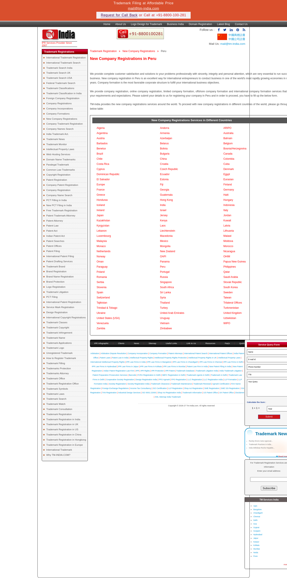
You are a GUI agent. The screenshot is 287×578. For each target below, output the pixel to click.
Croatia (164, 163)
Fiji (161, 184)
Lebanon (102, 230)
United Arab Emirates (172, 312)
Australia (228, 133)
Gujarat (256, 527)
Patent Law (52, 225)
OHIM (226, 256)
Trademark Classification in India (64, 93)
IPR (137, 371)
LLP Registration (175, 388)
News (137, 343)
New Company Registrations (61, 119)
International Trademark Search (63, 62)
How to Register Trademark (61, 358)
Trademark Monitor (56, 144)
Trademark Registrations (59, 51)
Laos (163, 225)
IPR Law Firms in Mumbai (174, 366)
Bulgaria (164, 153)
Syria (163, 297)
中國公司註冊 (237, 39)
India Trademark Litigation (231, 371)
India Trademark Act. (57, 134)
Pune (255, 556)
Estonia (164, 179)
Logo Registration (55, 287)
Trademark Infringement (59, 332)
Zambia (101, 328)
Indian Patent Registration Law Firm (119, 371)
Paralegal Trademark (57, 164)
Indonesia (229, 205)
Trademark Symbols (57, 388)
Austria (101, 138)
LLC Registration (195, 379)
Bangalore (257, 509)
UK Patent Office (226, 393)
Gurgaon (256, 531)
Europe (101, 184)
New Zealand (167, 251)
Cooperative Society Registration (120, 379)
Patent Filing (53, 251)
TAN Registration (109, 393)
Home (106, 24)
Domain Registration (200, 24)
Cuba (226, 163)
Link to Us (191, 343)
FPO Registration (178, 379)
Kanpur (256, 542)
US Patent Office (210, 393)
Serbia (100, 282)
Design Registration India (146, 379)
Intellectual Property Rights (141, 358)
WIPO (226, 323)
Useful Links (172, 343)
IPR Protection (157, 371)
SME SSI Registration (230, 388)
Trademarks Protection (58, 368)
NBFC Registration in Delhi (173, 375)
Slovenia (101, 287)
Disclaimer (239, 393)
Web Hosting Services (58, 154)
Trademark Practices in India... (260, 444)
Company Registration (58, 190)
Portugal (165, 271)
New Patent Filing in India (220, 366)
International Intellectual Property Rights (107, 362)
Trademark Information (192, 393)
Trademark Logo (55, 348)
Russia (164, 277)
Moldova (228, 241)
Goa (255, 524)
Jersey (163, 215)
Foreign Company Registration (62, 98)
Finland (227, 184)
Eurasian (228, 179)
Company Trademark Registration (64, 123)
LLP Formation (230, 379)
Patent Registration (56, 180)
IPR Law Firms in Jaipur (128, 366)
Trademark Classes (56, 322)
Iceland (101, 205)
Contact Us (241, 24)
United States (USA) (108, 318)
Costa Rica (103, 163)
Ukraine (101, 312)
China (163, 158)
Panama (165, 261)
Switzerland (103, 297)
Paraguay (102, 266)
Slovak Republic (232, 282)
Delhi (255, 520)
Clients (121, 343)
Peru (162, 266)
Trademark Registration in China (63, 434)
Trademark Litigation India (207, 371)
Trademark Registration (59, 414)
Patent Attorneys (175, 353)
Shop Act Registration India (169, 393)
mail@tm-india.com (143, 8)
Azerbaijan (166, 138)
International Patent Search (196, 353)
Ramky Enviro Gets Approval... (261, 441)
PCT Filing (52, 297)
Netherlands (104, 251)
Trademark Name (55, 338)
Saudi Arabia (230, 277)
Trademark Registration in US (62, 429)
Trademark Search (56, 399)
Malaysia (102, 241)
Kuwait (227, 220)
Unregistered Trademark (59, 353)
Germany (228, 189)
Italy (225, 210)
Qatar (226, 271)
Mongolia (165, 246)
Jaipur (255, 538)
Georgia (164, 189)
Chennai (256, 516)
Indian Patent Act (55, 236)
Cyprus (101, 169)
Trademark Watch (56, 404)
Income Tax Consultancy (140, 388)
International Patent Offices (220, 353)
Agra (255, 506)
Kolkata (256, 545)
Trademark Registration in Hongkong (66, 439)
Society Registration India (138, 384)
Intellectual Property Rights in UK (202, 358)
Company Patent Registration (62, 185)
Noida (255, 552)
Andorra (164, 128)
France (101, 189)
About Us (120, 24)
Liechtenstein (167, 230)
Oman (100, 261)
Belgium (228, 143)
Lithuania (228, 230)
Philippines (229, 266)
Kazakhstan (103, 220)
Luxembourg (104, 235)
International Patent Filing (60, 256)
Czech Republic (169, 169)
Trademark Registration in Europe (64, 445)
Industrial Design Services (129, 393)
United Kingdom (232, 312)
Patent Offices (53, 246)
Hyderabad (257, 534)
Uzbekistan (229, 318)
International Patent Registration (63, 302)
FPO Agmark (164, 379)
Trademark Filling (55, 363)
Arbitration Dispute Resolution (113, 353)
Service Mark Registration (60, 307)
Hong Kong (166, 199)
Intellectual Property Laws (60, 149)
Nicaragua (229, 251)
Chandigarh (258, 513)
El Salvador (103, 179)
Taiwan (227, 297)
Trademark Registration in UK (62, 424)
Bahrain (227, 138)
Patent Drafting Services (59, 261)
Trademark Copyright (57, 327)
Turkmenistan (231, 307)
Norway (101, 256)
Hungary (228, 199)
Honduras (102, 199)
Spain (100, 292)
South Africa (167, 287)
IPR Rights (145, 371)
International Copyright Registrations (66, 317)
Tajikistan (102, 302)
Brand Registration (56, 271)
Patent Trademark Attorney (60, 215)
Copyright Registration (58, 174)
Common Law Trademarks (60, 169)
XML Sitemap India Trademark (168, 397)
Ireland (101, 210)
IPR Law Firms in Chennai (210, 362)
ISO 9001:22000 (149, 393)
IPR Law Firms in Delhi (233, 362)
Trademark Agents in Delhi (198, 375)
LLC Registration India (213, 379)
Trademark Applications (59, 343)
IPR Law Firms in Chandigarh (185, 362)
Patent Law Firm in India (197, 366)
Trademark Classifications (60, 88)
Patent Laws (105, 358)
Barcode (132, 375)
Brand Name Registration (60, 276)
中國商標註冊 (237, 35)
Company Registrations (59, 103)
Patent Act (51, 230)
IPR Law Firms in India (136, 362)
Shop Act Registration (193, 388)
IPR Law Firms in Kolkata (151, 366)
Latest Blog (223, 24)
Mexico (164, 241)
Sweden (228, 292)
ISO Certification (160, 388)
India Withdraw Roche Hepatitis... (262, 448)
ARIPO (227, 128)
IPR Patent (170, 371)
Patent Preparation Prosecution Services (110, 375)
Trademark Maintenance (181, 384)
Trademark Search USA (59, 78)
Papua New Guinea (234, 261)
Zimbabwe (166, 328)
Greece (101, 194)
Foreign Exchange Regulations (115, 388)
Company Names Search (59, 129)
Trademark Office (55, 378)
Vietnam (164, 323)
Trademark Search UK (58, 73)
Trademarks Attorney (57, 373)
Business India (175, 24)
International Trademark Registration (66, 57)
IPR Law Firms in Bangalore (159, 362)
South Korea (230, 287)
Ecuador (165, 174)
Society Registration (117, 384)
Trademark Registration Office (62, 383)
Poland (101, 271)
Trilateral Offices (232, 302)
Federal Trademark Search (60, 83)
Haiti (226, 194)
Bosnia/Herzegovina (234, 148)
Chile (99, 158)
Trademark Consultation (59, 409)
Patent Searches (55, 241)
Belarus (164, 143)
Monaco (101, 246)
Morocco (228, 246)
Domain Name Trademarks (60, 159)
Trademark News (55, 139)
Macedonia (166, 235)
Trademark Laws (55, 394)
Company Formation (158, 353)
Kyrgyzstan (103, 225)
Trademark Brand (55, 266)
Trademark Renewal (202, 384)
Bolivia (163, 148)
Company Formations (58, 113)
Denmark (228, 169)
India (163, 205)
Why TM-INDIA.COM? (58, 455)
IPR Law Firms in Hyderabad (104, 366)
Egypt (226, 174)
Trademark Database (185, 371)
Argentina (102, 133)
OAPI (163, 256)
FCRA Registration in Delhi (149, 375)
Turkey (164, 307)
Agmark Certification (221, 384)
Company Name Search (59, 195)
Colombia (228, 158)
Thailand (165, 302)
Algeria (101, 128)
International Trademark (59, 449)
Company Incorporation (138, 353)
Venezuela (103, 323)
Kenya (163, 220)
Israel (163, 210)
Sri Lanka (165, 292)
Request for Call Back (119, 15)
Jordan (227, 215)
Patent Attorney (54, 220)
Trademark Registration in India (63, 419)
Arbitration (94, 353)
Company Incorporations (59, 108)
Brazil (100, 153)
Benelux (101, 148)
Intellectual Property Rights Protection (171, 358)
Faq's (227, 343)
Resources (210, 343)
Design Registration (56, 312)
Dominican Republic (108, 174)
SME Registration (211, 388)
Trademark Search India (59, 68)
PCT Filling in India (56, 200)
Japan (100, 215)
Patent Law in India (120, 358)
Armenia (165, 133)
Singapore (166, 282)
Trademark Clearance (160, 384)
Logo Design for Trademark (146, 24)
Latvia (226, 225)
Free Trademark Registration (61, 210)
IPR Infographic (101, 343)
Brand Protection (55, 281)
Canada (227, 153)
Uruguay (165, 318)
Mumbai (256, 549)
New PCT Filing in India (59, 205)
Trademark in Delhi (219, 375)
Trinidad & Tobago (107, 307)
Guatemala (166, 194)
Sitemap (152, 343)
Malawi (227, 235)
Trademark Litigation (57, 292)
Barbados (102, 143)
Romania (102, 277)
